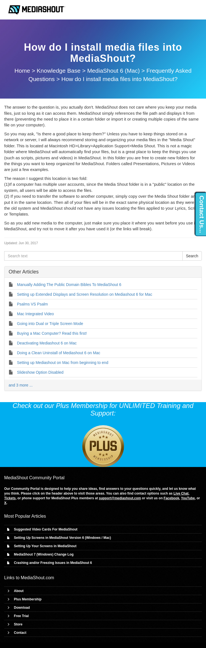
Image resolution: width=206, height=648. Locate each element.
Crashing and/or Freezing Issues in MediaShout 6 (53, 563)
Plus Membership (27, 599)
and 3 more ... (21, 385)
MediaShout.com (37, 577)
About (19, 591)
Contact (20, 633)
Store (18, 624)
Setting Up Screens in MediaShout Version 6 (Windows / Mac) (62, 538)
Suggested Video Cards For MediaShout (45, 529)
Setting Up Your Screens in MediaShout (45, 546)
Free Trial (21, 616)
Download (22, 608)
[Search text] (93, 256)
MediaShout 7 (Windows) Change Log (44, 554)
